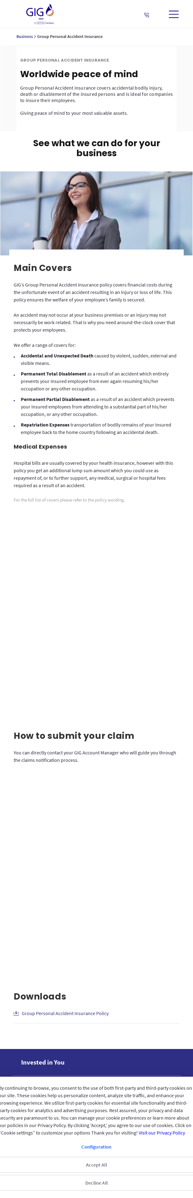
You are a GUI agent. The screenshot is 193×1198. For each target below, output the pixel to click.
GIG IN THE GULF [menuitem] (40, 1034)
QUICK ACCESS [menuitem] (37, 1051)
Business (24, 36)
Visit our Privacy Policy (162, 1133)
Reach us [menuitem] (32, 1067)
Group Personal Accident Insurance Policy (65, 961)
